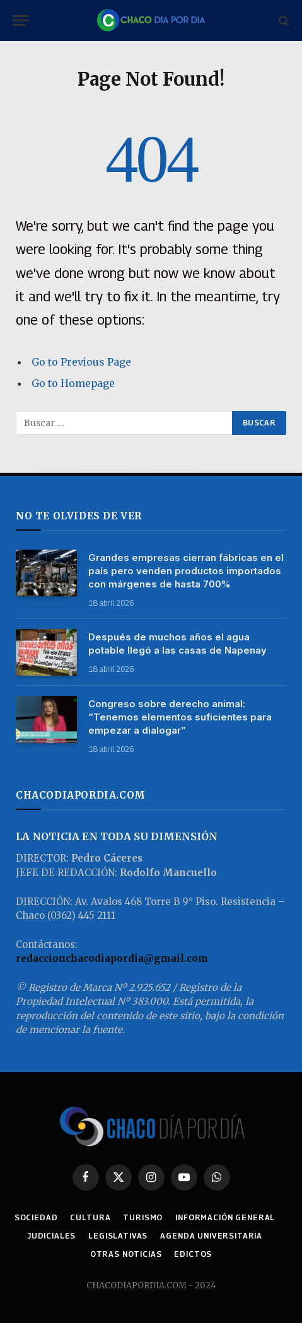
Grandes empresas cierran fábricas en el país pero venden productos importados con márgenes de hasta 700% (186, 571)
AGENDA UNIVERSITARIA (211, 1235)
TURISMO (143, 1217)
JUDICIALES (51, 1235)
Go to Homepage (73, 383)
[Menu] (21, 20)
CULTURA (90, 1217)
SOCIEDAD (36, 1217)
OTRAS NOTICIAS (126, 1254)
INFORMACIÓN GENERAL (225, 1217)
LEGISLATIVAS (118, 1235)
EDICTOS (193, 1254)
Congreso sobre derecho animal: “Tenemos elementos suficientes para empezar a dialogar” (180, 717)
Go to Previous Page (81, 361)
